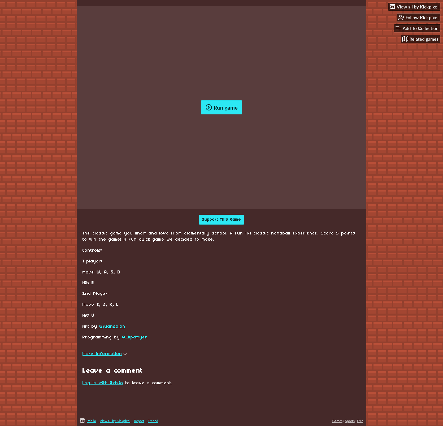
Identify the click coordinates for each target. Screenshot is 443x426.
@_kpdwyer (134, 337)
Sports (350, 421)
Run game (221, 107)
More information (104, 354)
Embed (153, 421)
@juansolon (112, 326)
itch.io (91, 421)
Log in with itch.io (102, 383)
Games (337, 421)
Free (360, 421)
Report (139, 421)
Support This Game (221, 220)
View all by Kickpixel (115, 421)
